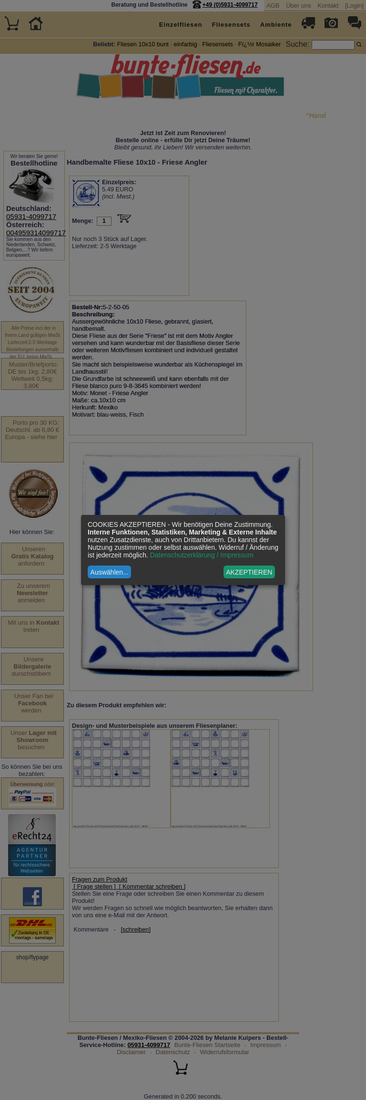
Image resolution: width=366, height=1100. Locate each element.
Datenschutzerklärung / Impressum (202, 555)
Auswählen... (110, 572)
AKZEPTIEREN (249, 572)
